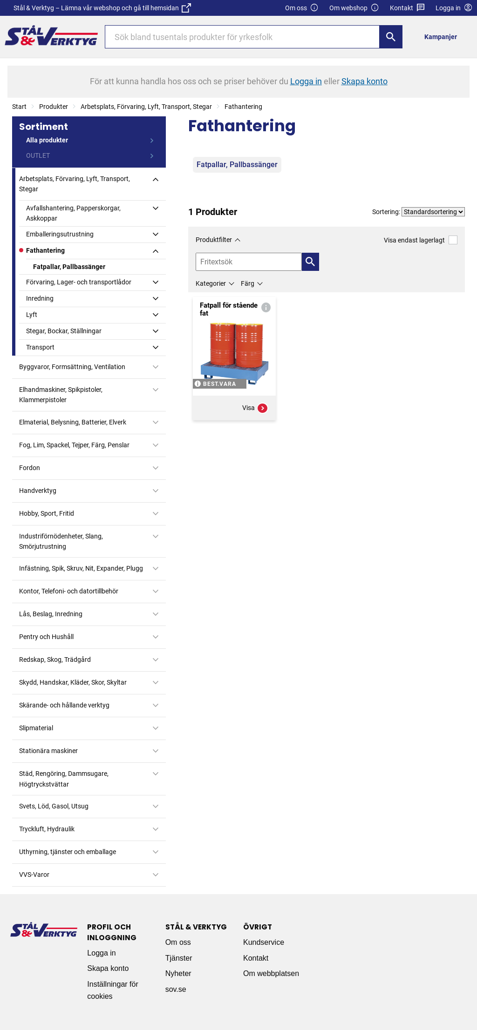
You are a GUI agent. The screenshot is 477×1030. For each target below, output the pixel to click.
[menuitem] (443, 37)
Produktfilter (214, 239)
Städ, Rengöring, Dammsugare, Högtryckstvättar (64, 779)
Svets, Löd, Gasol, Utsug (54, 806)
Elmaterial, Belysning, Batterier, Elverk (72, 422)
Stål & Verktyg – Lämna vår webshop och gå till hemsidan (102, 8)
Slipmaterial (36, 728)
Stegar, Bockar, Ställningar (64, 331)
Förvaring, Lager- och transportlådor (78, 282)
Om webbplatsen (271, 973)
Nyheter (178, 973)
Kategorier (211, 283)
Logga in (101, 953)
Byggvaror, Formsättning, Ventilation (72, 366)
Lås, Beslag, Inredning (50, 614)
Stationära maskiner (48, 750)
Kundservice (263, 942)
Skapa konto (108, 968)
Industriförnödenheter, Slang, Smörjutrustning (61, 541)
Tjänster (178, 958)
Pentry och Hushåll (46, 636)
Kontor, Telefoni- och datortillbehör (68, 591)
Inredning (40, 298)
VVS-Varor (34, 874)
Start (19, 106)
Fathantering (243, 106)
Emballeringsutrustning (60, 234)
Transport (40, 347)
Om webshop (354, 8)
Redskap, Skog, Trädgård (55, 659)
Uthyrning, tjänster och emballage (67, 851)
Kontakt (407, 8)
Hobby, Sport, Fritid (46, 513)
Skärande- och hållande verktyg (64, 705)
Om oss (302, 8)
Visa (255, 408)
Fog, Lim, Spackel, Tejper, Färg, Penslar (74, 445)
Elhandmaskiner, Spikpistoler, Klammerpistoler (60, 395)
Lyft (31, 314)
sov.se (175, 989)
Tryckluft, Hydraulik (47, 829)
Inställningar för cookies (112, 990)
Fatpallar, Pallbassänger (69, 266)
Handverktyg (37, 490)
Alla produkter (47, 140)
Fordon (29, 467)
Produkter (53, 106)
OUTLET (38, 155)
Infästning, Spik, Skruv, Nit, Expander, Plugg (81, 568)
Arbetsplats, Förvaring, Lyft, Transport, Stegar (146, 106)
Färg (247, 283)
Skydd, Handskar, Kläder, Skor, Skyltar (73, 682)
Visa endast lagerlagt (420, 240)
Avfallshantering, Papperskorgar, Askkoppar (73, 213)
